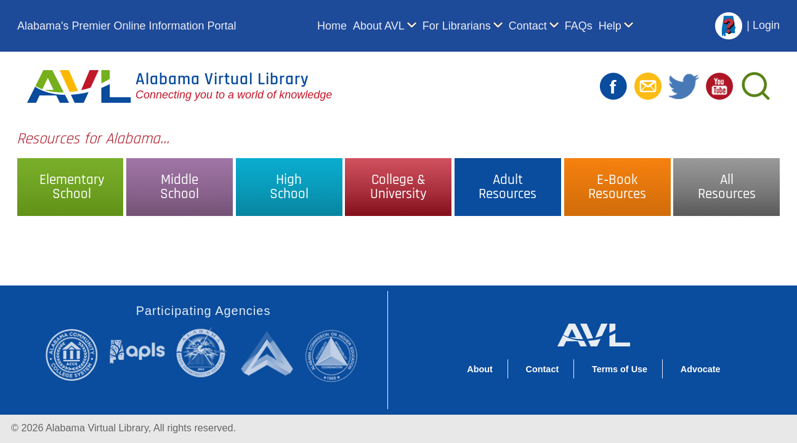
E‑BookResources (617, 187)
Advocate (701, 369)
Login (766, 25)
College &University (398, 187)
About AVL (379, 26)
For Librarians (457, 26)
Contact (528, 26)
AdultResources (507, 187)
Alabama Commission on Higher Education (335, 354)
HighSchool (289, 187)
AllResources (727, 187)
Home (332, 26)
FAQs (579, 26)
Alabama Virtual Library (222, 79)
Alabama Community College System (76, 354)
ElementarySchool (72, 187)
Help (610, 26)
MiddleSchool (179, 187)
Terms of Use (619, 369)
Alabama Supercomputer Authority (269, 353)
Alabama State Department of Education (204, 353)
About (480, 369)
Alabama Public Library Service (137, 351)
